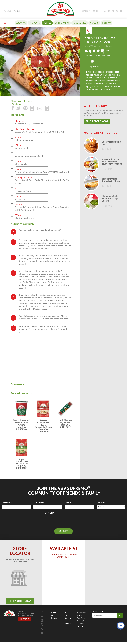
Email (68, 503)
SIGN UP (86, 11)
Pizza (116, 72)
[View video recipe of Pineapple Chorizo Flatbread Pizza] (40, 61)
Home (53, 612)
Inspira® (106, 23)
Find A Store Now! (97, 121)
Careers (94, 23)
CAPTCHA (49, 513)
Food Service (79, 23)
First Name (7, 503)
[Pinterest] (104, 11)
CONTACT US (24, 619)
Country (101, 503)
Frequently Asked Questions (81, 615)
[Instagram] (109, 11)
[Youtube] (120, 11)
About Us (21, 23)
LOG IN (94, 11)
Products (35, 23)
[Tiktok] (117, 11)
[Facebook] (101, 11)
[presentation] (63, 520)
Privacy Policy (82, 621)
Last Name (38, 503)
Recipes (47, 23)
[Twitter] (113, 11)
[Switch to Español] (7, 11)
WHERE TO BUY (62, 23)
